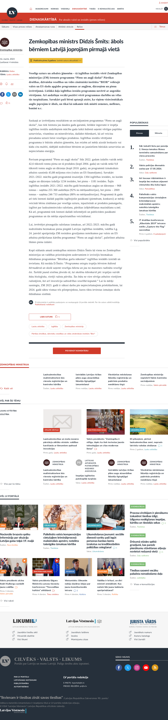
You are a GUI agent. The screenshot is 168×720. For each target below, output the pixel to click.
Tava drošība (12, 545)
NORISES (55, 9)
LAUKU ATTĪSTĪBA (8, 411)
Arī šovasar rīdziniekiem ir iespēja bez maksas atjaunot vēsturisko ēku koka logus (153, 181)
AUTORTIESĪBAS (21, 687)
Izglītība (54, 327)
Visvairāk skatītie (25, 636)
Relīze (12, 71)
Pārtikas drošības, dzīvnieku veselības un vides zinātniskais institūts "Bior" (63, 334)
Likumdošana (98, 551)
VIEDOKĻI (65, 9)
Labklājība (141, 578)
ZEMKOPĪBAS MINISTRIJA (14, 365)
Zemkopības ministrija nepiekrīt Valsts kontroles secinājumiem (154, 378)
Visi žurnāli (139, 639)
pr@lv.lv (83, 686)
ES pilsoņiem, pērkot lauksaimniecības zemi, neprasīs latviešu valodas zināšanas (146, 442)
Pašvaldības (150, 189)
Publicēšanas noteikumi (44, 305)
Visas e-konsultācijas (144, 584)
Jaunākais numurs (143, 632)
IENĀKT (164, 3)
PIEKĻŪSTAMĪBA (21, 683)
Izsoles (74, 636)
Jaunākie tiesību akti (27, 632)
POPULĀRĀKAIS (139, 123)
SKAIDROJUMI (41, 9)
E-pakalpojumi (160, 234)
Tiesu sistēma (53, 594)
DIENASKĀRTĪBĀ (79, 9)
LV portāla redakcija (75, 677)
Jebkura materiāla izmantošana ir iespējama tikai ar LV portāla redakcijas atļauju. (40, 703)
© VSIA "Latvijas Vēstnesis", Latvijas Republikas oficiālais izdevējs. (32, 706)
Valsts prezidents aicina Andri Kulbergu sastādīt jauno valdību (12, 584)
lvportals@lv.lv (78, 683)
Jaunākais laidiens (80, 632)
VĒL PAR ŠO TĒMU (10, 401)
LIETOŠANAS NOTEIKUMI (25, 680)
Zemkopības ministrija (11, 50)
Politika (115, 594)
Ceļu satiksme (151, 173)
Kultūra (82, 594)
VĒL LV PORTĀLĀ (9, 496)
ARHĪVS (120, 9)
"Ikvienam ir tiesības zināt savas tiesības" (31, 697)
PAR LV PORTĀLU (21, 677)
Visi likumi (22, 639)
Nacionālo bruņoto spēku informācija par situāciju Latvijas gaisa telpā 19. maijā (17, 537)
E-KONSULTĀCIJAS (106, 9)
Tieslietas (150, 160)
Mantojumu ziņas (79, 639)
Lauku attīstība (13, 75)
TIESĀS (92, 9)
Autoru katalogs (142, 636)
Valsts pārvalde (160, 385)
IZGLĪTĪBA (4, 414)
